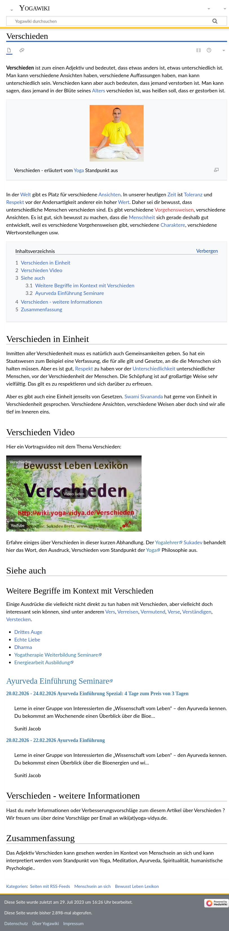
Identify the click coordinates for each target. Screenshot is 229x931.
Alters (98, 90)
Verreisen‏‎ (127, 611)
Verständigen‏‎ (196, 611)
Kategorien (16, 886)
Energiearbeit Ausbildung (42, 662)
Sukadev (193, 542)
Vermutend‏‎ (152, 611)
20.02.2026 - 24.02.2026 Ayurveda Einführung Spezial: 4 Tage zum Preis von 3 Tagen (97, 693)
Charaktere (172, 225)
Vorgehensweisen (174, 209)
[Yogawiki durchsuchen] (116, 20)
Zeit (172, 194)
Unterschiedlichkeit (154, 368)
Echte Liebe (27, 639)
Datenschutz (16, 923)
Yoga (79, 170)
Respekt (15, 202)
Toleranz (193, 194)
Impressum (73, 923)
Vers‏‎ (110, 611)
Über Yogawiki (45, 923)
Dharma (23, 647)
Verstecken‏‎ (18, 619)
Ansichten (109, 194)
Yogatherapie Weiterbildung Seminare (56, 655)
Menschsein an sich (92, 886)
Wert (123, 202)
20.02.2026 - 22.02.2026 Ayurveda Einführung (55, 740)
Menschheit (142, 217)
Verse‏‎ (174, 611)
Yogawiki (34, 7)
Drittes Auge (28, 632)
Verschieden (20, 461)
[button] (74, 493)
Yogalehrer (167, 542)
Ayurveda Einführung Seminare (57, 680)
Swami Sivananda (143, 396)
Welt (25, 194)
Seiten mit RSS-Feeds (50, 886)
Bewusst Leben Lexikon (137, 886)
